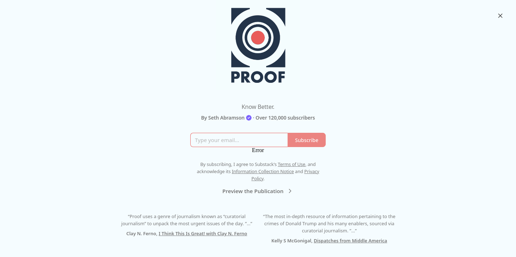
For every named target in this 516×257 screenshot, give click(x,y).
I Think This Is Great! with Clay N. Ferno (203, 233)
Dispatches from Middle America (350, 240)
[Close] (500, 16)
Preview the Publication (258, 191)
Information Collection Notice (263, 171)
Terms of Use (291, 164)
